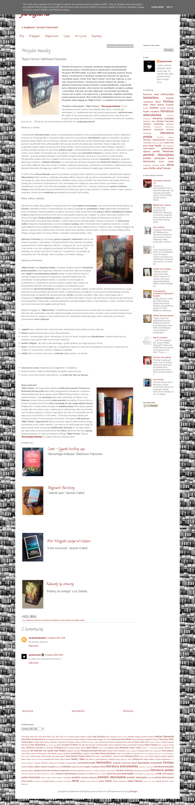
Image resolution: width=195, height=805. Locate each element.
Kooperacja (96, 36)
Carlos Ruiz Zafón (166, 739)
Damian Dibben (93, 742)
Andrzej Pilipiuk (147, 736)
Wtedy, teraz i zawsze (162, 205)
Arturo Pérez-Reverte (64, 739)
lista (102, 766)
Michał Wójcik (169, 753)
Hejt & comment (160, 337)
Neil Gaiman (47, 756)
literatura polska (162, 770)
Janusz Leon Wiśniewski (118, 747)
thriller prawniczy (120, 781)
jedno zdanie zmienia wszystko (158, 104)
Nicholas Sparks (58, 756)
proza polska (166, 161)
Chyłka (36, 742)
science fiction (158, 165)
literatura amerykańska (158, 113)
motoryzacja (150, 774)
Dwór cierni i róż (141, 742)
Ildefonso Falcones (34, 620)
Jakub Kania (80, 748)
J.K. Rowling (48, 748)
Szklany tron (137, 759)
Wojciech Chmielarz (58, 763)
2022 (57, 736)
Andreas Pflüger (134, 736)
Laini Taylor (25, 753)
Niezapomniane (51, 36)
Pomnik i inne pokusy (162, 357)
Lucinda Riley (76, 753)
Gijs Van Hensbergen (87, 745)
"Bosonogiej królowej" (32, 436)
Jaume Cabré (135, 747)
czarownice (148, 102)
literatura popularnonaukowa (31, 774)
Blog (21, 36)
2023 (62, 736)
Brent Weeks (126, 739)
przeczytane (38, 781)
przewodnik (147, 165)
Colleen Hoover (81, 742)
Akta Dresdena (99, 736)
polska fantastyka (163, 151)
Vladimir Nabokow (33, 763)
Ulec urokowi (158, 227)
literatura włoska (158, 143)
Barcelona (147, 94)
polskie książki (46, 777)
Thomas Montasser (162, 759)
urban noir (147, 781)
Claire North (44, 742)
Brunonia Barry (138, 739)
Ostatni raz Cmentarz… (163, 269)
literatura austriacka (146, 767)
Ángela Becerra (162, 781)
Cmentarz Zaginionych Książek (62, 742)
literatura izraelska (92, 770)
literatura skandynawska (154, 139)
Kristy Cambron (131, 751)
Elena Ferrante (168, 742)
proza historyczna (67, 620)
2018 (40, 736)
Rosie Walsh (66, 759)
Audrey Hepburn (80, 739)
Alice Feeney (111, 736)
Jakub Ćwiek (103, 748)
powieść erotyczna (89, 777)
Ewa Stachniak (50, 745)
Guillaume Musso (120, 745)
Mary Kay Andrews (146, 753)
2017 (36, 736)
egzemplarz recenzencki (150, 762)
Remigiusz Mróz (132, 756)
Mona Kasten (36, 756)
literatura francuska (165, 121)
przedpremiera (48, 781)
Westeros (45, 763)
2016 (32, 736)
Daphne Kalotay (115, 742)
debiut (158, 102)
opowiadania (148, 148)
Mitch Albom (25, 756)
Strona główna (78, 711)
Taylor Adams (149, 759)
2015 (27, 736)
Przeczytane (34, 36)
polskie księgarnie (57, 777)
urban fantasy (163, 168)
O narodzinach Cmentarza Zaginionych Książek (163, 293)
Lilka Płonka (52, 753)
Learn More (157, 7)
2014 (23, 736)
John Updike (48, 750)
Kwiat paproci (168, 750)
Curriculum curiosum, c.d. (162, 181)
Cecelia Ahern (27, 742)
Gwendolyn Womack (136, 745)
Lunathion (86, 753)
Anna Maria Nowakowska (32, 739)
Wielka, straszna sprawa (163, 315)
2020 (49, 736)
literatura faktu (149, 121)
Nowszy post (27, 711)
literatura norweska (142, 770)
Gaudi (59, 745)
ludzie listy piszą (114, 773)
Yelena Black (71, 763)
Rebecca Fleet (119, 756)
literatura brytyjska (163, 118)
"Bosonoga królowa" (111, 106)
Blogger (133, 791)
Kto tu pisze (80, 36)
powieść (76, 777)
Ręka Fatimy (79, 620)
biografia (170, 98)
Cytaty (67, 36)
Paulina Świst (84, 756)
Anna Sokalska (49, 739)
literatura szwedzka (85, 774)
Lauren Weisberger (38, 753)
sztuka (82, 781)
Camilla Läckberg (151, 739)
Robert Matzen (155, 756)
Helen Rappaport (163, 745)
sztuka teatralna (92, 781)
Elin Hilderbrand (38, 745)
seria (170, 165)
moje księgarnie (168, 146)
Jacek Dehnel (69, 748)
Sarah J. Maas (78, 759)
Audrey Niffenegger (95, 739)
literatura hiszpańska (51, 620)
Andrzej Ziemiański (164, 736)
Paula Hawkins (72, 756)
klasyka (145, 108)
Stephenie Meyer (126, 759)
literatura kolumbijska (164, 127)
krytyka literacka (167, 108)
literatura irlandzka (77, 770)
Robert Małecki (168, 756)
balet (156, 94)
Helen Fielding (151, 745)
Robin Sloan (26, 759)
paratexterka (35, 655)
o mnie (158, 773)
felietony (24, 767)
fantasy (168, 101)
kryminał (154, 107)
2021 (53, 736)
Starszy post (128, 711)
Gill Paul (99, 745)
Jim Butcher (36, 750)
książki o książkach (151, 111)
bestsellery (151, 98)
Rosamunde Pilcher (52, 759)
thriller (152, 168)
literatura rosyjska (165, 137)
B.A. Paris (107, 739)
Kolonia (109, 751)
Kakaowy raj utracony (60, 584)
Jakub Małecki (92, 747)
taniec (145, 168)
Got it (170, 7)
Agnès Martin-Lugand (83, 736)
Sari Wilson (90, 759)
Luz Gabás (95, 753)
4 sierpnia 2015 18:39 (54, 655)
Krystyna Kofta (143, 751)
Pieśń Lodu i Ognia (98, 756)
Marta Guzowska (133, 753)
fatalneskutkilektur (37, 638)
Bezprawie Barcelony (61, 488)
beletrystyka (167, 94)
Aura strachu (158, 379)
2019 (44, 736)
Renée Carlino (144, 756)
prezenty (151, 777)
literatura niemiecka (153, 129)
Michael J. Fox (159, 753)
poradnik (67, 777)
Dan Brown (103, 742)
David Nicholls (128, 742)
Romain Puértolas (38, 759)
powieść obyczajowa (158, 155)
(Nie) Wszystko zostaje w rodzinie (68, 541)
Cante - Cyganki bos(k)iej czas (66, 449)
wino (153, 781)
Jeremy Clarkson (164, 748)
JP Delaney (59, 747)
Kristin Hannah (119, 751)
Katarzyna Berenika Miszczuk (93, 750)
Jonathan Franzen (73, 751)
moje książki (155, 145)
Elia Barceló (26, 745)
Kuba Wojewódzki (155, 751)
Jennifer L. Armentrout (149, 748)
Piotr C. (109, 756)
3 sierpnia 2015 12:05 (56, 638)
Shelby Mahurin (101, 759)
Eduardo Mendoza (155, 742)
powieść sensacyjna (154, 158)
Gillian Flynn (108, 745)
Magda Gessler (121, 753)
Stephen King (114, 759)
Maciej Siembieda (107, 753)
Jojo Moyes (60, 750)
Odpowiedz (33, 646)
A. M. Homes (69, 736)
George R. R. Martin (70, 745)
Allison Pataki (122, 737)
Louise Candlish (63, 753)
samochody (67, 781)
